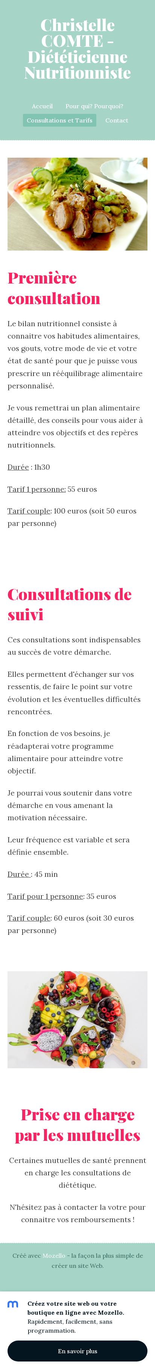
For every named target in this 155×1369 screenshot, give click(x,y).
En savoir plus (77, 1351)
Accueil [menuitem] (42, 106)
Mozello (54, 1255)
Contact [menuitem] (116, 120)
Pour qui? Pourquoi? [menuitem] (94, 106)
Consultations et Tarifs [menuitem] (60, 120)
